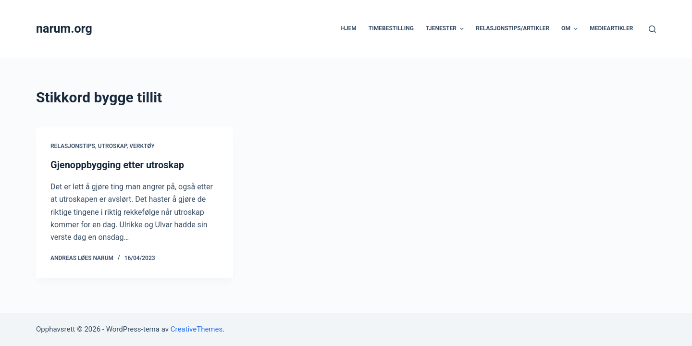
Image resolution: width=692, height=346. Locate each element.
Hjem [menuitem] (348, 28)
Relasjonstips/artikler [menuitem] (512, 28)
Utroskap (112, 146)
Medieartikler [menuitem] (611, 28)
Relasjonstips (72, 146)
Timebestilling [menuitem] (391, 28)
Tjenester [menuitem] (446, 29)
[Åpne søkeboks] (652, 29)
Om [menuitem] (570, 29)
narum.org (64, 29)
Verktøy (142, 146)
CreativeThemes (197, 329)
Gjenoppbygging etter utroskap (117, 165)
